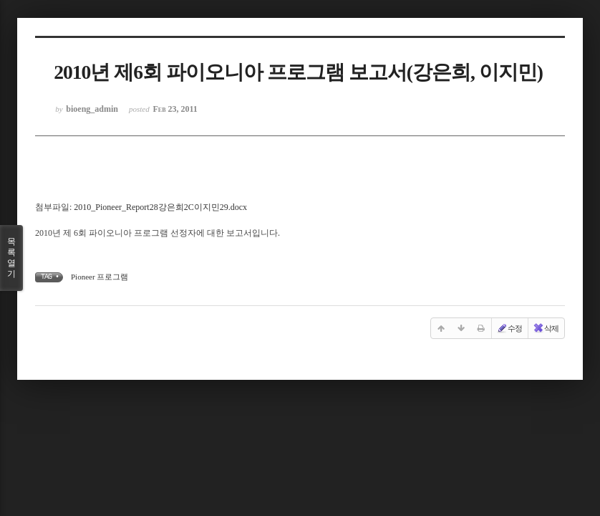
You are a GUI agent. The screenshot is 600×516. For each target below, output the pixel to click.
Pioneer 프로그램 (99, 276)
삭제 (545, 328)
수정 (509, 328)
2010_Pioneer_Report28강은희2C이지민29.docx (160, 207)
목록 (11, 258)
